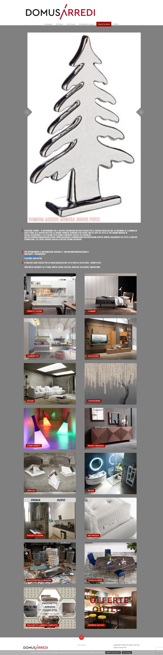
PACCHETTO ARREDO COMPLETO (42, 625)
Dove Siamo (71, 24)
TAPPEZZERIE (94, 401)
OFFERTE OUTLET (96, 625)
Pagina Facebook (104, 24)
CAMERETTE (32, 356)
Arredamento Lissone (86, 24)
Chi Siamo (59, 24)
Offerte (116, 24)
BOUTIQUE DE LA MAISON (39, 580)
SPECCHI (31, 490)
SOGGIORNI (93, 356)
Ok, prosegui (127, 652)
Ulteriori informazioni (113, 652)
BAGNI (91, 490)
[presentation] (141, 112)
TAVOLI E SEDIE (95, 580)
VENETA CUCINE (34, 311)
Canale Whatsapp (31, 256)
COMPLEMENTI (34, 446)
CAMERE (92, 311)
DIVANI (30, 401)
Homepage (48, 24)
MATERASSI (93, 535)
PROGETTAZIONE (35, 535)
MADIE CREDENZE (96, 446)
